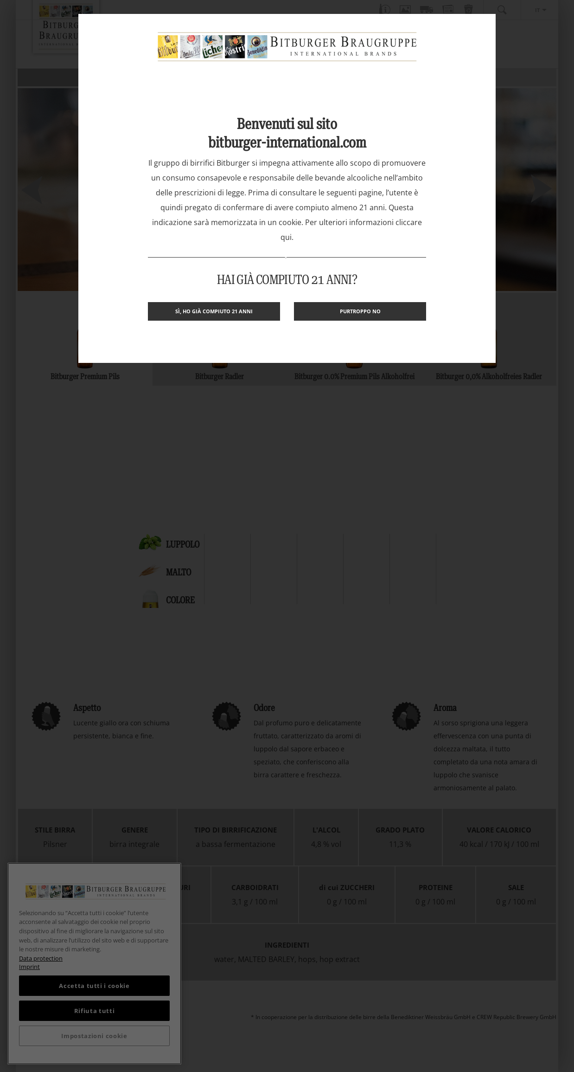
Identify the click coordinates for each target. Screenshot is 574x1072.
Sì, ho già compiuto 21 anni (214, 311)
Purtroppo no (360, 311)
